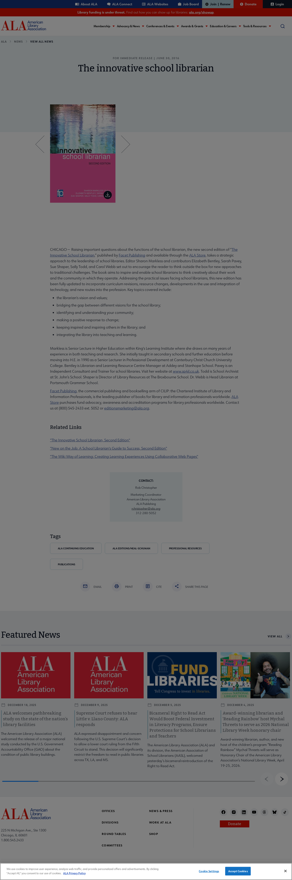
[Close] (285, 875)
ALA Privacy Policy (74, 877)
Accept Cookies (238, 875)
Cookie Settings (209, 875)
